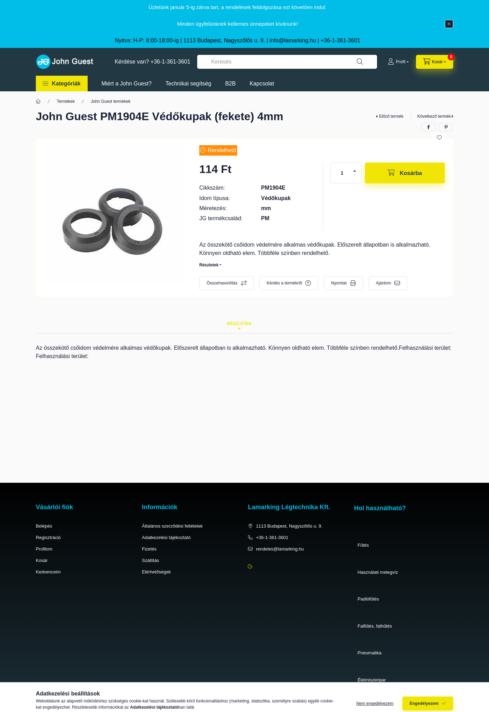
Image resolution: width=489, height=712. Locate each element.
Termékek (66, 101)
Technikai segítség (188, 83)
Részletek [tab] (239, 323)
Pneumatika (370, 652)
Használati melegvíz (378, 572)
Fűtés (363, 545)
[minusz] (355, 175)
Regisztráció (48, 537)
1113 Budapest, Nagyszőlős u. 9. (289, 526)
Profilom (44, 549)
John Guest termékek (110, 101)
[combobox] (287, 62)
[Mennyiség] (342, 173)
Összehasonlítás (222, 283)
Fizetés (149, 549)
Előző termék (391, 116)
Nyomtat (339, 283)
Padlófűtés (368, 599)
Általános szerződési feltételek (172, 526)
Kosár (42, 560)
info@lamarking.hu (293, 40)
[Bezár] (449, 24)
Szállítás (150, 560)
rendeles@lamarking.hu (280, 549)
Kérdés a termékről (284, 283)
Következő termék (434, 116)
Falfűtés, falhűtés (375, 626)
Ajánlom (383, 283)
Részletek (208, 265)
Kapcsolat (262, 83)
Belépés (44, 526)
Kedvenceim (48, 571)
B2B (230, 83)
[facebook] (428, 127)
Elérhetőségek (156, 571)
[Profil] (398, 62)
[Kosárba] (405, 173)
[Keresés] (360, 61)
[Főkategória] (38, 101)
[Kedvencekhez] (439, 137)
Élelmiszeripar (372, 679)
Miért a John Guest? (127, 83)
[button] (62, 83)
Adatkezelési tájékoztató (166, 537)
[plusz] (355, 171)
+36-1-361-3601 (340, 40)
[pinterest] (446, 127)
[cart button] (434, 62)
